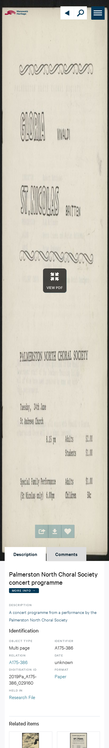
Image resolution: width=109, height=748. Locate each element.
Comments (66, 554)
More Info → (24, 590)
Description (25, 554)
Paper (60, 676)
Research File (22, 697)
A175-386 (18, 662)
